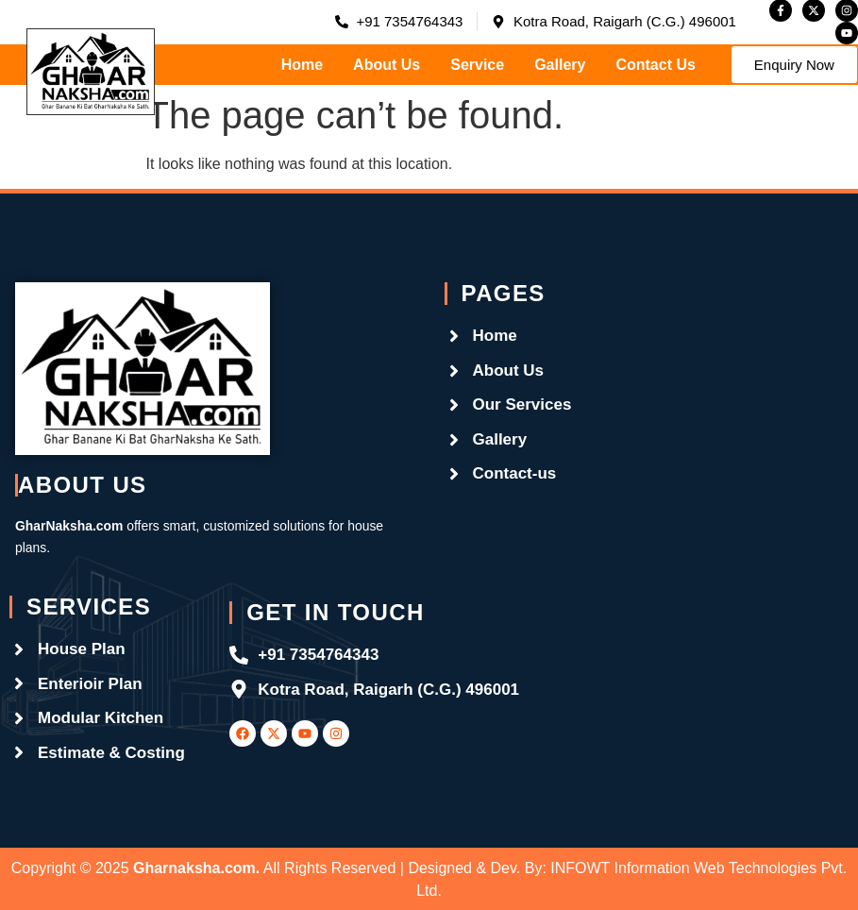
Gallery (559, 65)
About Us (386, 65)
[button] (794, 64)
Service (477, 65)
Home (302, 65)
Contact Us (655, 65)
